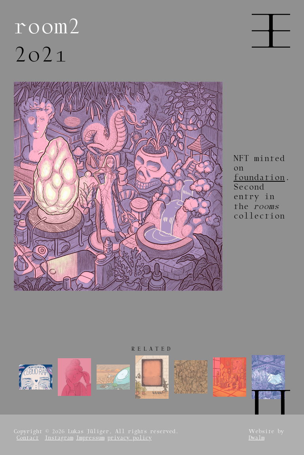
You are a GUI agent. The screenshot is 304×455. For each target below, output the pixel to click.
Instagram (59, 437)
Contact (28, 437)
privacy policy (129, 437)
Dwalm (256, 437)
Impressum (90, 437)
